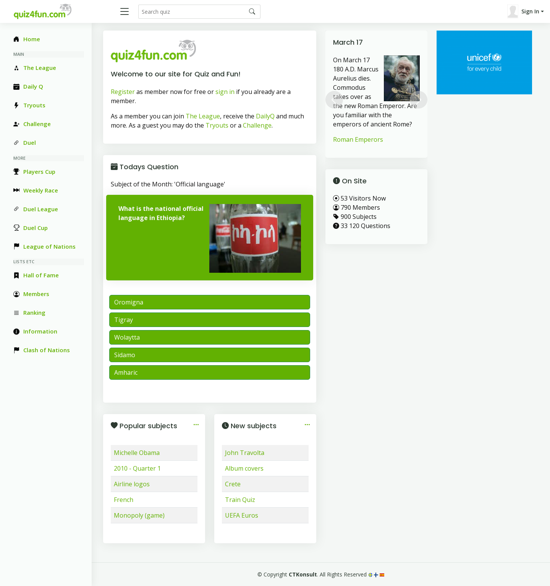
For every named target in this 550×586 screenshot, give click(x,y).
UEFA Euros (241, 515)
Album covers (244, 468)
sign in (225, 91)
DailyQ (265, 116)
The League (203, 116)
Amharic (126, 372)
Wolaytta (127, 337)
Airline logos (132, 484)
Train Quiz (240, 499)
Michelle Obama (137, 452)
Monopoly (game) (139, 515)
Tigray (123, 320)
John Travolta (244, 452)
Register (123, 91)
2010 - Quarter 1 (137, 468)
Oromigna (128, 302)
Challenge (257, 125)
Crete (233, 484)
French (123, 499)
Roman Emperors (358, 139)
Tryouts (216, 125)
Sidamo (124, 355)
